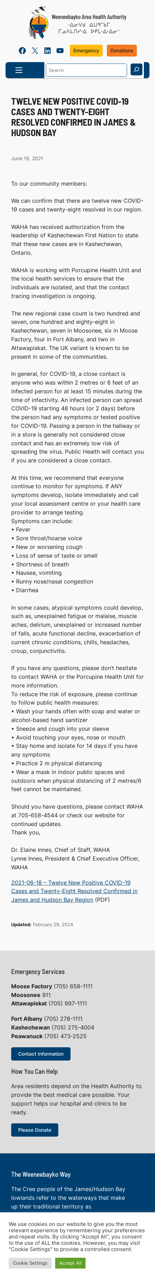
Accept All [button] (70, 1263)
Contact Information (41, 1054)
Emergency (86, 50)
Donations (121, 50)
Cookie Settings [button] (30, 1263)
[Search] (136, 69)
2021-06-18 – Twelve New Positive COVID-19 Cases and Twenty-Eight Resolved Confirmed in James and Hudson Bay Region (74, 891)
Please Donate (34, 1130)
